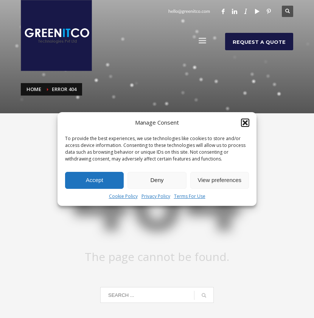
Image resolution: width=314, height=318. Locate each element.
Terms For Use (189, 196)
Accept (94, 180)
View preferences (220, 180)
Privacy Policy (155, 196)
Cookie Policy (123, 196)
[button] (245, 123)
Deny (156, 180)
